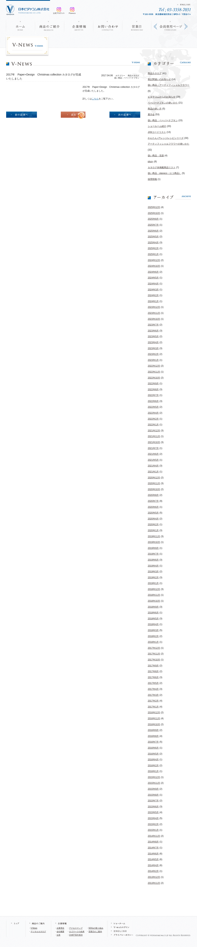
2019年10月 (154, 542)
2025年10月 (154, 213)
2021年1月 (153, 471)
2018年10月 (154, 601)
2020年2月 (153, 524)
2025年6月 (153, 231)
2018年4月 (153, 624)
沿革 (58, 935)
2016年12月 (154, 712)
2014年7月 (153, 847)
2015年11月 (154, 783)
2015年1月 (153, 830)
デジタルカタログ (38, 931)
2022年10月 (154, 377)
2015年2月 (153, 824)
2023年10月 (154, 319)
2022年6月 (153, 401)
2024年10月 (154, 266)
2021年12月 (154, 430)
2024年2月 (153, 295)
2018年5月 (153, 618)
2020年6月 (153, 507)
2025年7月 (153, 225)
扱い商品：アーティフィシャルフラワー (168, 85)
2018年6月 (153, 612)
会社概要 (60, 931)
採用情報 (152, 179)
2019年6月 (153, 559)
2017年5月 (153, 683)
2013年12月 (154, 877)
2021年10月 (154, 442)
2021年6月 (153, 454)
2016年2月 (153, 765)
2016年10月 (154, 724)
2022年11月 (154, 371)
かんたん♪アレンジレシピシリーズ (166, 138)
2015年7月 (153, 800)
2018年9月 (153, 607)
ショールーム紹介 (157, 126)
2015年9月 (153, 789)
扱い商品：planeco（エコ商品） (164, 173)
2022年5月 (153, 407)
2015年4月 (153, 818)
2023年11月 (154, 313)
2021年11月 (154, 436)
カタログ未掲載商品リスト (161, 167)
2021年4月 (153, 465)
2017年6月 (153, 677)
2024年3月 (153, 289)
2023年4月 (153, 342)
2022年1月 (153, 424)
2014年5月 (153, 859)
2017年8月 (153, 671)
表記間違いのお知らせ (159, 79)
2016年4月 (153, 759)
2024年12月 (154, 260)
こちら (95, 98)
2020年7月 (153, 501)
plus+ (150, 161)
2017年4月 (153, 689)
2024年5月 (153, 277)
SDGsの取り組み (95, 928)
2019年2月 (153, 577)
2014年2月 (153, 871)
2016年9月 (153, 730)
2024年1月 (153, 301)
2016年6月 (153, 747)
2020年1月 (153, 530)
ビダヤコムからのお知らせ (161, 96)
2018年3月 (153, 630)
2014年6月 (153, 853)
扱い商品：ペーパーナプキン (163, 120)
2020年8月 (153, 495)
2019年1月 (153, 583)
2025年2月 (153, 248)
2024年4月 (153, 283)
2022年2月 (153, 419)
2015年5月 (153, 812)
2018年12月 (154, 589)
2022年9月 (153, 383)
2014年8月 (153, 841)
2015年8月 (153, 795)
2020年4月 (153, 518)
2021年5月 (153, 460)
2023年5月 (153, 336)
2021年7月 (153, 448)
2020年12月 (154, 477)
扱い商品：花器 (156, 155)
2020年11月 (154, 483)
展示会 (151, 114)
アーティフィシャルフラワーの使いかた (168, 144)
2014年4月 (153, 865)
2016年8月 (153, 736)
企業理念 (60, 928)
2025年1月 (153, 254)
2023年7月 (153, 324)
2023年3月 (153, 348)
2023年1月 (153, 360)
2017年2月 (153, 700)
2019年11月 (154, 536)
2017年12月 (154, 648)
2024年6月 (153, 272)
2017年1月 (153, 706)
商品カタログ (155, 73)
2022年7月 (153, 395)
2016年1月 (153, 771)
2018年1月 (153, 642)
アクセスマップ (76, 928)
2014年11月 (154, 836)
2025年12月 (154, 207)
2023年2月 (153, 354)
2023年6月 (153, 330)
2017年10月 (154, 659)
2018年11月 (154, 595)
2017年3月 (153, 695)
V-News (34, 928)
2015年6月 (153, 806)
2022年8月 (153, 389)
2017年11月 (154, 653)
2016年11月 (154, 718)
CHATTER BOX (76, 935)
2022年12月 (154, 366)
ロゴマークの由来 (76, 931)
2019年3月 (153, 571)
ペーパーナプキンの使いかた (163, 102)
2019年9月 (153, 548)
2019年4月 (153, 565)
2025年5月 (153, 236)
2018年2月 (153, 636)
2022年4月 (153, 413)
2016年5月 (153, 753)
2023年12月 (154, 307)
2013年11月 (154, 883)
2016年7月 (153, 742)
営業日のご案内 (95, 931)
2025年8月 (153, 219)
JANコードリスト (157, 132)
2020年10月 (154, 489)
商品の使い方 (155, 108)
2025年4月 (153, 242)
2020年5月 (153, 512)
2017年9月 (153, 665)
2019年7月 (153, 554)
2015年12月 (154, 777)
